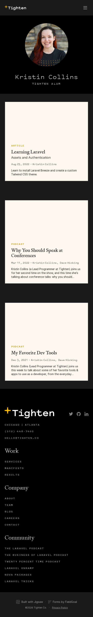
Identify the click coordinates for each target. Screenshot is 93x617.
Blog (9, 511)
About (10, 498)
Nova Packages (18, 575)
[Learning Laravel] (46, 120)
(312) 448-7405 (19, 431)
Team (9, 505)
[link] (71, 414)
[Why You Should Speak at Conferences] (46, 219)
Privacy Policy (60, 607)
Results (12, 475)
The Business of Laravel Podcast (37, 555)
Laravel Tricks (19, 581)
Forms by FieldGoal (62, 601)
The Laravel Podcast (24, 548)
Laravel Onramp (19, 568)
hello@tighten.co (22, 438)
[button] (85, 8)
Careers (12, 518)
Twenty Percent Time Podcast (33, 561)
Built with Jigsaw (29, 602)
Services (13, 461)
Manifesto (14, 468)
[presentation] (15, 7)
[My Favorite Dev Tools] (46, 321)
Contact (12, 525)
